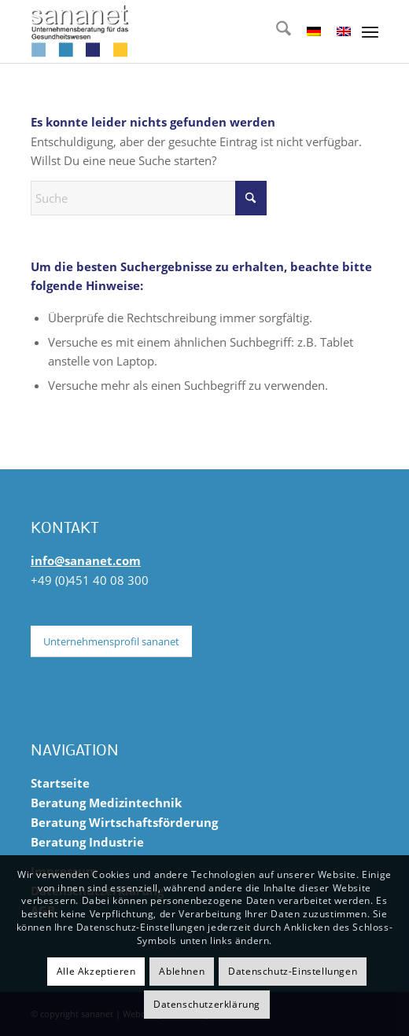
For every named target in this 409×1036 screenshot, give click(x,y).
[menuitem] (275, 31)
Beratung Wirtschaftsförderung (124, 822)
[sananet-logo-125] (170, 31)
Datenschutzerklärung (206, 1004)
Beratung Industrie (87, 842)
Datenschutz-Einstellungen (292, 971)
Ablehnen (181, 971)
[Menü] (370, 31)
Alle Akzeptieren (96, 971)
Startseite (60, 783)
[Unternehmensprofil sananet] (111, 641)
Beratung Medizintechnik (106, 802)
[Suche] (275, 31)
